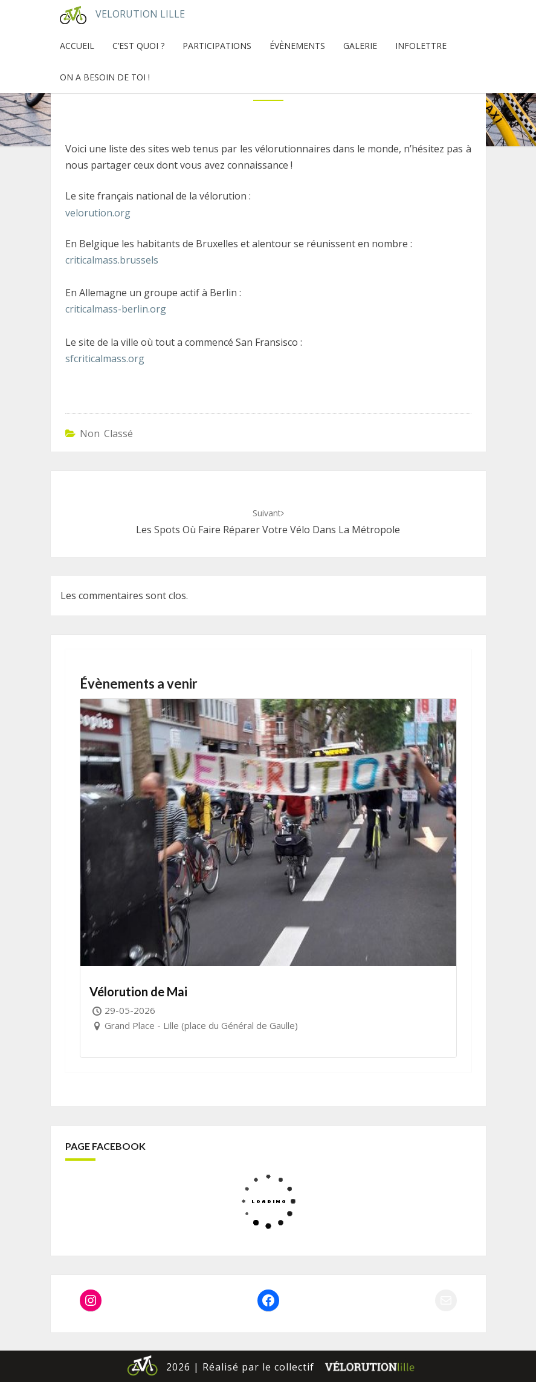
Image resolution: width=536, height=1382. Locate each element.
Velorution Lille (118, 15)
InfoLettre (421, 45)
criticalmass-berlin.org (115, 309)
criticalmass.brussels (111, 260)
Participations (216, 45)
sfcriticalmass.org (104, 358)
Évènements (297, 45)
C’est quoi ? (138, 45)
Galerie (360, 45)
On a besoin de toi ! (105, 77)
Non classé (106, 433)
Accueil (77, 45)
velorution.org (98, 212)
